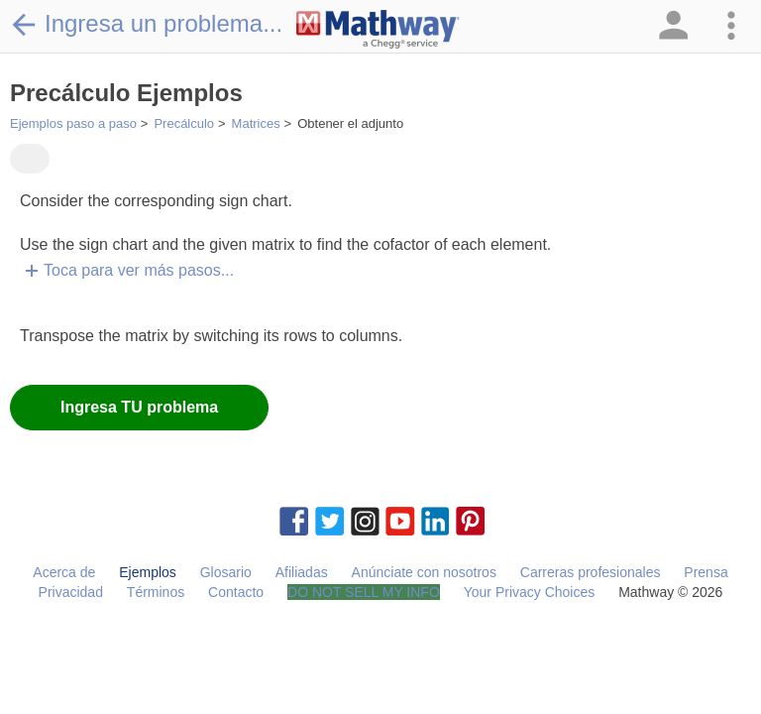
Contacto (236, 592)
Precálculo (184, 123)
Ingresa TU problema (139, 407)
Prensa (705, 572)
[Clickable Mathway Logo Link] (378, 30)
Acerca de (64, 572)
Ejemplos (147, 572)
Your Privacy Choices (530, 592)
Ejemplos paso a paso (73, 123)
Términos (155, 592)
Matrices (256, 123)
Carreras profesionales (590, 572)
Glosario (226, 572)
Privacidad (71, 592)
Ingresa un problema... (146, 24)
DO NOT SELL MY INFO (363, 592)
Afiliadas (301, 572)
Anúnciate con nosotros (424, 572)
